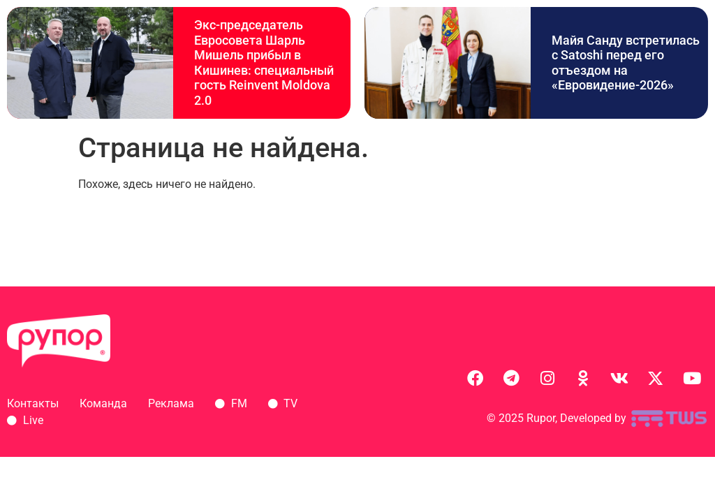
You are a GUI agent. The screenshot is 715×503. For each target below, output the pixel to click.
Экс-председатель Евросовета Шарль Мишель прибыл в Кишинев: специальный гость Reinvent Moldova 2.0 (264, 62)
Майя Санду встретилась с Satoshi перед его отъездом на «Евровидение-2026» (626, 63)
